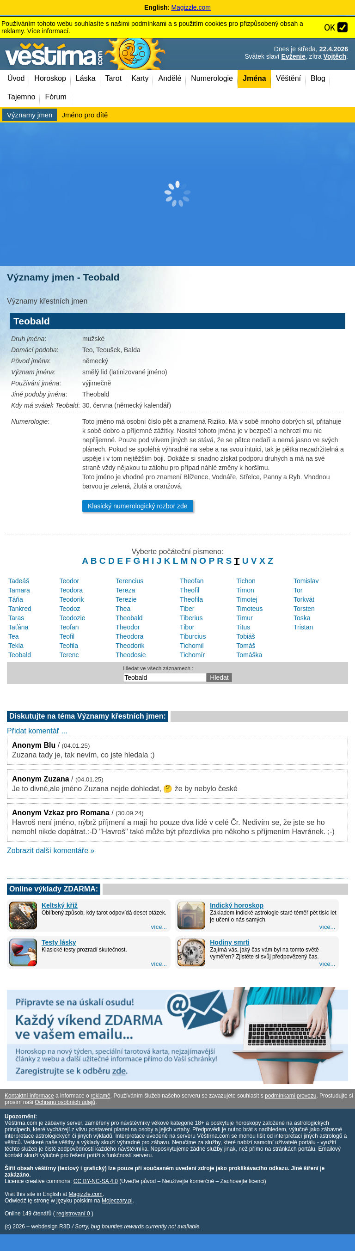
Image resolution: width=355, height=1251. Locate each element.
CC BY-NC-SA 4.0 (95, 1181)
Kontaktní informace (29, 1095)
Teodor (69, 581)
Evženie (294, 56)
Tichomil (192, 645)
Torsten (304, 608)
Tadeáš (18, 581)
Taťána (18, 627)
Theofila (191, 599)
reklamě (100, 1095)
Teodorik (71, 599)
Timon (245, 590)
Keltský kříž (60, 905)
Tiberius (191, 618)
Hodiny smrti (230, 942)
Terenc (69, 655)
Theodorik (130, 645)
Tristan (303, 627)
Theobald (129, 618)
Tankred (19, 608)
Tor (298, 590)
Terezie (126, 599)
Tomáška (249, 655)
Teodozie (72, 618)
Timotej (246, 599)
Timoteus (249, 608)
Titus (243, 627)
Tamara (19, 590)
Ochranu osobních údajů (65, 1102)
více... (159, 926)
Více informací (47, 31)
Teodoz (69, 608)
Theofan (191, 581)
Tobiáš (245, 636)
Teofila (68, 645)
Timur (244, 618)
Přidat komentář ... (37, 731)
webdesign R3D (50, 1226)
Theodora (129, 636)
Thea (123, 608)
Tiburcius (193, 636)
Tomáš (245, 645)
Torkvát (304, 599)
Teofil (66, 636)
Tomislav (306, 581)
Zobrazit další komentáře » (50, 850)
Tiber (187, 608)
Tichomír (192, 655)
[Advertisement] (177, 194)
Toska (302, 618)
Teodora (71, 590)
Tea (13, 636)
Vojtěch (335, 56)
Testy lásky (59, 942)
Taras (16, 618)
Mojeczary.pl (117, 1200)
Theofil (189, 590)
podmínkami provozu (290, 1095)
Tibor (187, 627)
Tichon (246, 581)
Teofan (69, 627)
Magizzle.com (191, 7)
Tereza (125, 590)
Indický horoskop (236, 905)
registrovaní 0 (73, 1213)
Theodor (128, 627)
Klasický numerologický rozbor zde (138, 506)
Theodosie (131, 655)
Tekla (16, 645)
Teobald (19, 655)
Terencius (129, 581)
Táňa (15, 599)
